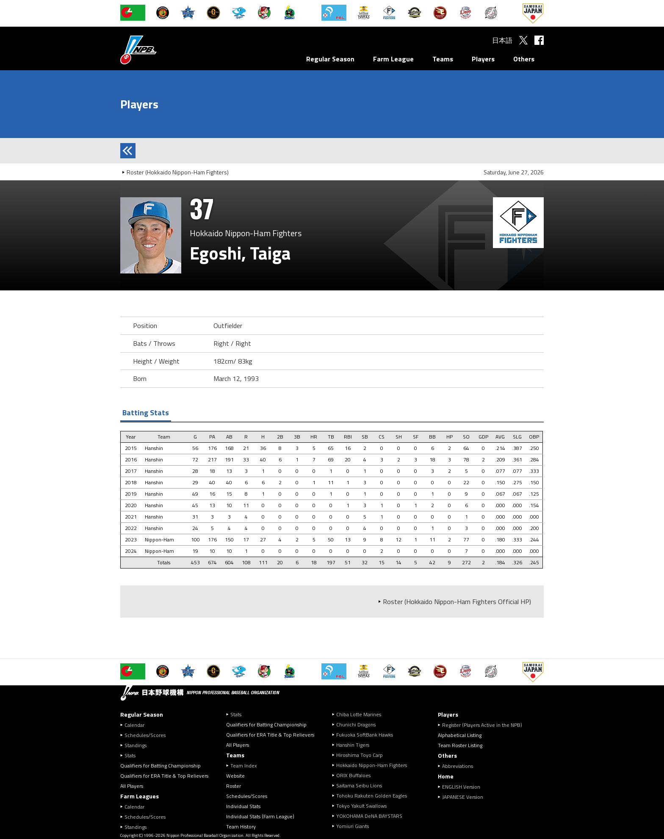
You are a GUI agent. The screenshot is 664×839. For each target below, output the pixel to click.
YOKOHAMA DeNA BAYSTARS (369, 816)
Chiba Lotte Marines (358, 714)
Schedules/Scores (145, 735)
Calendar (134, 725)
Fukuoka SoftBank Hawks (364, 735)
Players (483, 59)
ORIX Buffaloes (353, 775)
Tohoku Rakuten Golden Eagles (371, 796)
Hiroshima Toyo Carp (359, 755)
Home (446, 776)
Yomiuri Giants (352, 826)
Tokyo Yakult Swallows (361, 806)
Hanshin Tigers (352, 745)
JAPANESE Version (462, 797)
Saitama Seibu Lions (359, 785)
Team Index (243, 766)
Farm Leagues (139, 796)
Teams (442, 59)
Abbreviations (457, 766)
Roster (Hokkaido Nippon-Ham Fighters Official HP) (457, 601)
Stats (130, 755)
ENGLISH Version (461, 787)
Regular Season (330, 59)
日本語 (502, 40)
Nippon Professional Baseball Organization (159, 49)
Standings (136, 745)
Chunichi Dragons (356, 724)
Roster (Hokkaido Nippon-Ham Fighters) (178, 172)
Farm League (393, 59)
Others (523, 59)
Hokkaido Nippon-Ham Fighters (371, 765)
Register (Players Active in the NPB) (484, 725)
